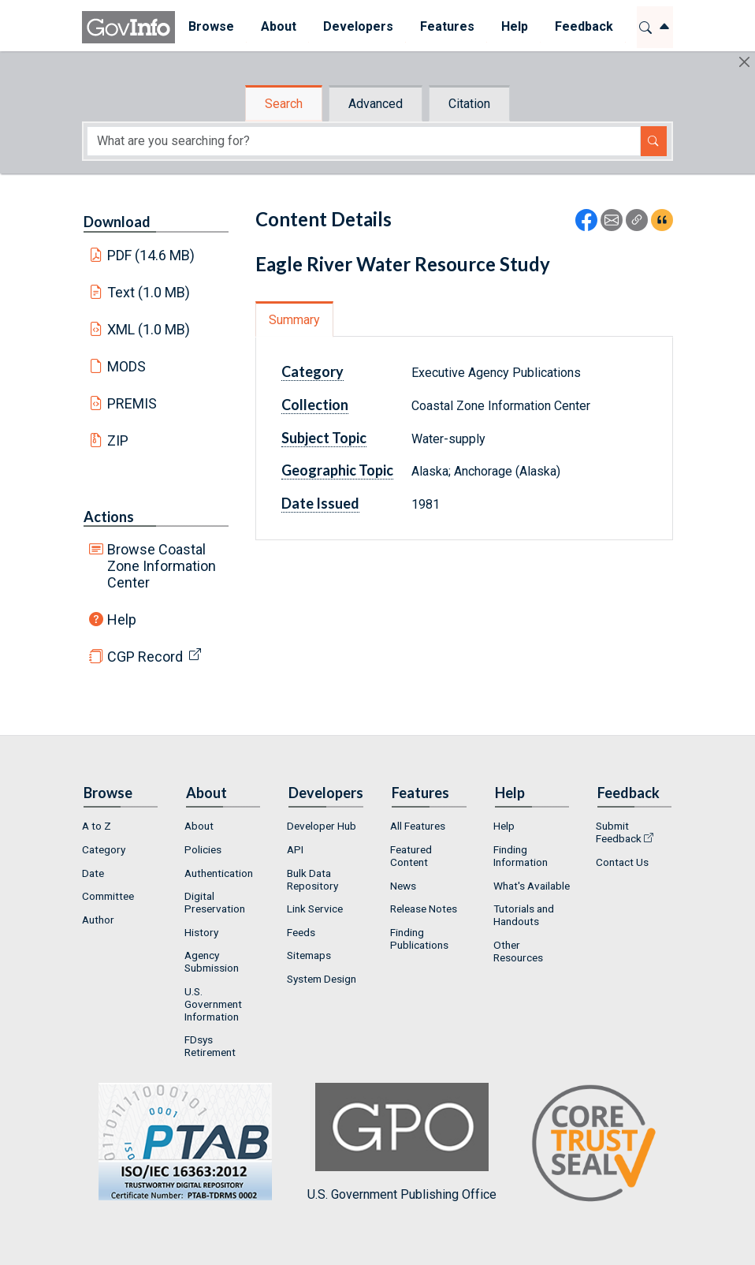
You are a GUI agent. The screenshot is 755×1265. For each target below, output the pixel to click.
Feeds (301, 932)
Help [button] (514, 26)
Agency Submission (211, 961)
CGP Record (145, 656)
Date (93, 873)
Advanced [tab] (375, 103)
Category (312, 371)
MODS (126, 366)
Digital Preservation (214, 902)
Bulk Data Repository (312, 879)
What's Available (531, 885)
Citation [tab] (469, 103)
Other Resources (518, 951)
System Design (321, 978)
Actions (109, 516)
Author (98, 919)
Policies (202, 849)
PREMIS (132, 403)
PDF (151, 255)
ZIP (117, 440)
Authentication (218, 873)
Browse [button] (211, 26)
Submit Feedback (619, 832)
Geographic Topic (337, 470)
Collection (314, 404)
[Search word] (364, 141)
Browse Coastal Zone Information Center (161, 566)
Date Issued (320, 503)
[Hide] (744, 62)
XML (149, 329)
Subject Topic (323, 437)
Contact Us (622, 862)
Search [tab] (284, 103)
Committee (108, 896)
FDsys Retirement (210, 1045)
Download (117, 221)
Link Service (315, 908)
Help (121, 619)
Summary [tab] (294, 319)
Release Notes (423, 908)
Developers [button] (358, 26)
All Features (417, 825)
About (199, 825)
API (295, 849)
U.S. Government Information (213, 1004)
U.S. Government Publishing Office (402, 1142)
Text (149, 292)
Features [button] (447, 26)
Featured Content (411, 855)
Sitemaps (309, 955)
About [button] (278, 26)
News (403, 885)
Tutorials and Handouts (523, 914)
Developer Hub (321, 825)
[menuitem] (211, 27)
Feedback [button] (584, 26)
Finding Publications (419, 938)
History (201, 932)
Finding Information (520, 855)
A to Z (96, 825)
